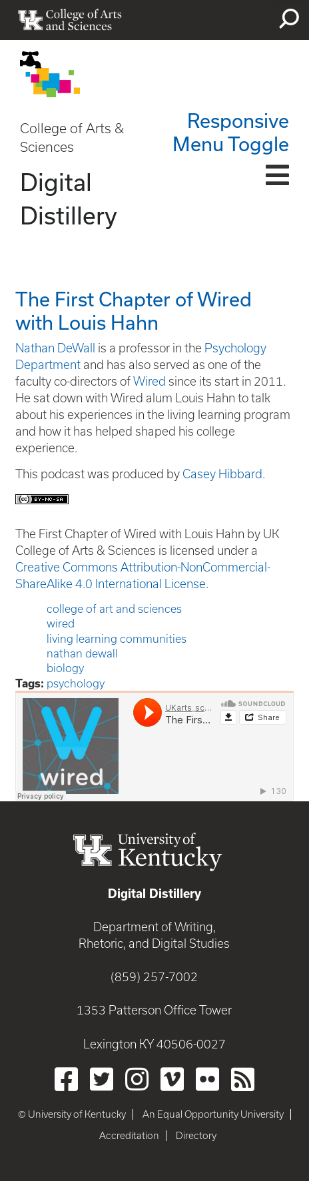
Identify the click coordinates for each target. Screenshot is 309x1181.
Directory (196, 1135)
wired (61, 623)
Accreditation (129, 1135)
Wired (149, 381)
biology (65, 668)
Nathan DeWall (55, 348)
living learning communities (116, 639)
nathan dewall (82, 653)
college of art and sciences (114, 609)
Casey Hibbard (222, 474)
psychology (76, 683)
